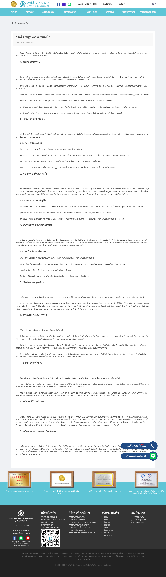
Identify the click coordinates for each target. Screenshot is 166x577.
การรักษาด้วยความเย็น (77, 520)
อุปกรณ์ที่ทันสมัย (47, 523)
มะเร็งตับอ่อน (106, 523)
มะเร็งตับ (104, 517)
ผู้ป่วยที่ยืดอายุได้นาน (138, 520)
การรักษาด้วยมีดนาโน (77, 517)
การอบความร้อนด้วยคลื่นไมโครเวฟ (82, 533)
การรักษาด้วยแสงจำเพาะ (78, 531)
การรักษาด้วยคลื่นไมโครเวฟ (79, 525)
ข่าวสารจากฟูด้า (47, 525)
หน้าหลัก (14, 12)
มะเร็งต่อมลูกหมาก (108, 531)
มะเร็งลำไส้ (105, 528)
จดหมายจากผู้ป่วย (128, 12)
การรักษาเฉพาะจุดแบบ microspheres (82, 523)
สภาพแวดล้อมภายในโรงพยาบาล (53, 520)
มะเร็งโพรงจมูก (106, 536)
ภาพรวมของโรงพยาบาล (50, 517)
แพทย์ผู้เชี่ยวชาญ (48, 12)
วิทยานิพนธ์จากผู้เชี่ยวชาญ (50, 528)
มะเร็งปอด (105, 520)
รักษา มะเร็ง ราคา (137, 523)
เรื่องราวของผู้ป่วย (137, 517)
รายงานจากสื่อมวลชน (148, 12)
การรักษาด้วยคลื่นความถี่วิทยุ (79, 528)
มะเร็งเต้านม (105, 525)
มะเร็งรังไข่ (105, 533)
